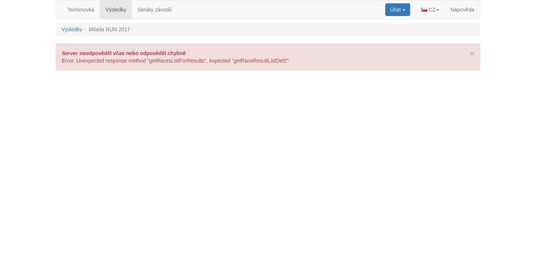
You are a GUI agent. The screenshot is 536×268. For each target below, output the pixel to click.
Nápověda (462, 10)
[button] (430, 9)
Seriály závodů (154, 10)
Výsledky (115, 10)
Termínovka (80, 10)
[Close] (472, 53)
